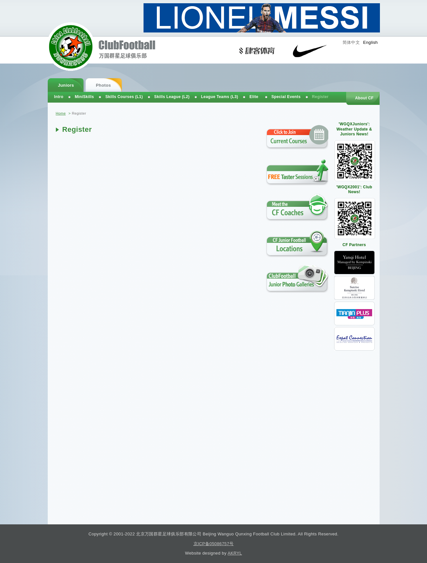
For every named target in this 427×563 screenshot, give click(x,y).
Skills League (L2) (172, 96)
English (370, 42)
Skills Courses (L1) (124, 96)
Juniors (66, 85)
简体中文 (351, 42)
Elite (253, 96)
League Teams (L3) (219, 96)
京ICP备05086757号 (214, 543)
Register (320, 96)
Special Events (286, 96)
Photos (103, 85)
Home (61, 113)
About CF (364, 98)
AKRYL (235, 553)
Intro (59, 96)
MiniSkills (84, 96)
